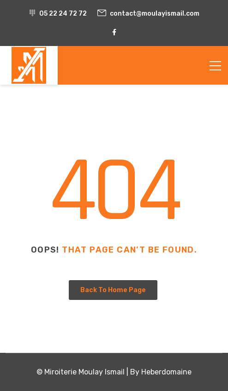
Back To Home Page (113, 290)
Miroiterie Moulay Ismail (84, 372)
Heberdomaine (166, 372)
